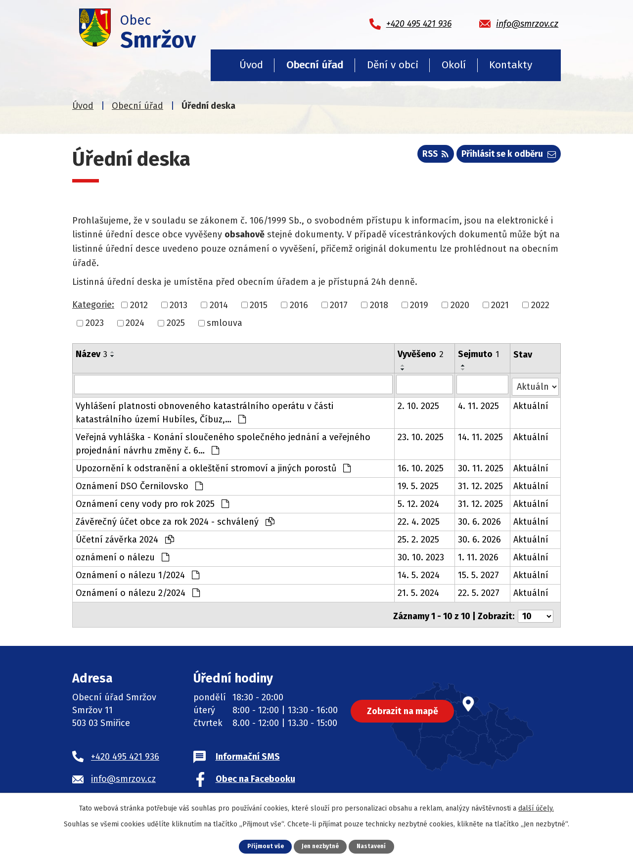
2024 (135, 323)
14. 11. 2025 (480, 435)
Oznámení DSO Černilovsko (139, 484)
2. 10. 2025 (419, 404)
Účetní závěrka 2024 (125, 537)
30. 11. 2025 (481, 466)
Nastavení (374, 846)
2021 (500, 304)
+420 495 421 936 (125, 751)
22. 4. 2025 (419, 519)
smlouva (224, 323)
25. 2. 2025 (419, 537)
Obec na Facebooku (255, 774)
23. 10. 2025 (421, 435)
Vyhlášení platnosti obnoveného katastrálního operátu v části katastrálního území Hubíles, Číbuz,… (204, 411)
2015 (259, 304)
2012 (139, 304)
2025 (176, 323)
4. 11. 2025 (478, 404)
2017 (339, 304)
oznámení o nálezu (122, 555)
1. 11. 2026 (478, 555)
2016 (299, 304)
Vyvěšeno (421, 354)
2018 (379, 304)
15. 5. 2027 (478, 573)
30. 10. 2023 (421, 555)
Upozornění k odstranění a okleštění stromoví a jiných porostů (213, 466)
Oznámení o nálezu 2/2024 (138, 591)
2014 (219, 304)
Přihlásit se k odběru (506, 156)
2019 (419, 304)
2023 (95, 323)
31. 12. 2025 (480, 484)
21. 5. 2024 (419, 591)
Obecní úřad (314, 64)
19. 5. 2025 (418, 484)
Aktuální (531, 404)
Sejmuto (478, 354)
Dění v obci (392, 64)
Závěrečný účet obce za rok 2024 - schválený (175, 519)
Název (91, 354)
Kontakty (510, 64)
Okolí (454, 64)
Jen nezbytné (320, 846)
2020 (460, 304)
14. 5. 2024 (419, 573)
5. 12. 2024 (419, 502)
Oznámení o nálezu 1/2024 (137, 573)
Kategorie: (93, 304)
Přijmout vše (262, 846)
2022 (540, 304)
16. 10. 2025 (421, 466)
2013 (178, 304)
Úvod (251, 64)
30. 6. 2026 (479, 519)
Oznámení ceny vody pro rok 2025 (152, 502)
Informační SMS (248, 751)
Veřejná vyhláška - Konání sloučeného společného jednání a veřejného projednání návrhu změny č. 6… (223, 442)
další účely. (536, 808)
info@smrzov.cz (123, 774)
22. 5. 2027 (479, 591)
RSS (429, 156)
